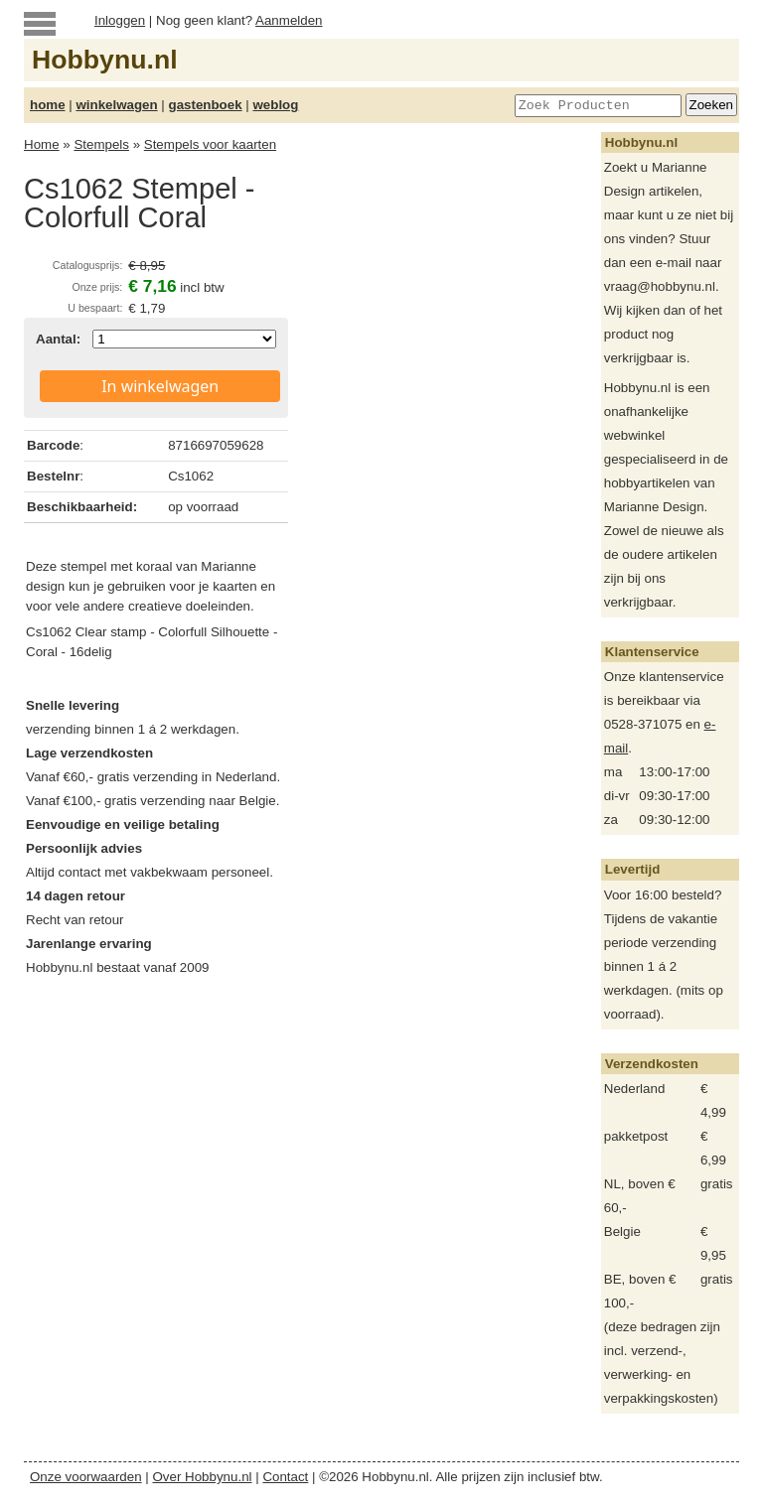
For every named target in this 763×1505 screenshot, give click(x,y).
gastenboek (205, 104)
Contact (285, 1476)
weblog (275, 104)
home (48, 104)
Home (42, 144)
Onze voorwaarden (86, 1476)
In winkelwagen (160, 386)
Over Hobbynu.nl (202, 1476)
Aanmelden (288, 20)
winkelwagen (116, 104)
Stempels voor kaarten (210, 144)
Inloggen (119, 20)
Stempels (101, 144)
